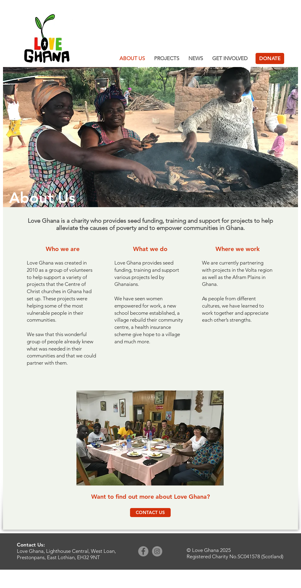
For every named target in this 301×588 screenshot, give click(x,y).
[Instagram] (157, 551)
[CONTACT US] (150, 512)
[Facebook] (143, 551)
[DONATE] (270, 58)
